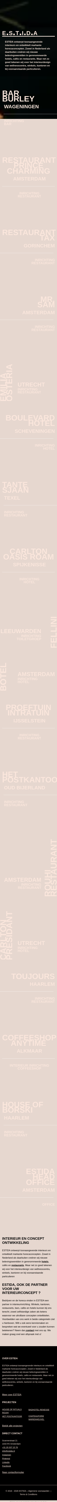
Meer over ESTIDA (11, 1394)
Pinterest (6, 1458)
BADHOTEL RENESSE (39, 1410)
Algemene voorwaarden (38, 1491)
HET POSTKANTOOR (12, 1416)
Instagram (6, 1455)
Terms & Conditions (28, 1494)
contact (29, 1330)
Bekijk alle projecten (12, 1426)
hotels (45, 1261)
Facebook (6, 1466)
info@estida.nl (8, 1451)
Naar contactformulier (13, 1472)
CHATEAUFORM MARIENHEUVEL (36, 1417)
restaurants (17, 1265)
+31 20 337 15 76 (10, 1447)
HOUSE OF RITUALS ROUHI (12, 1411)
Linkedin (6, 1462)
